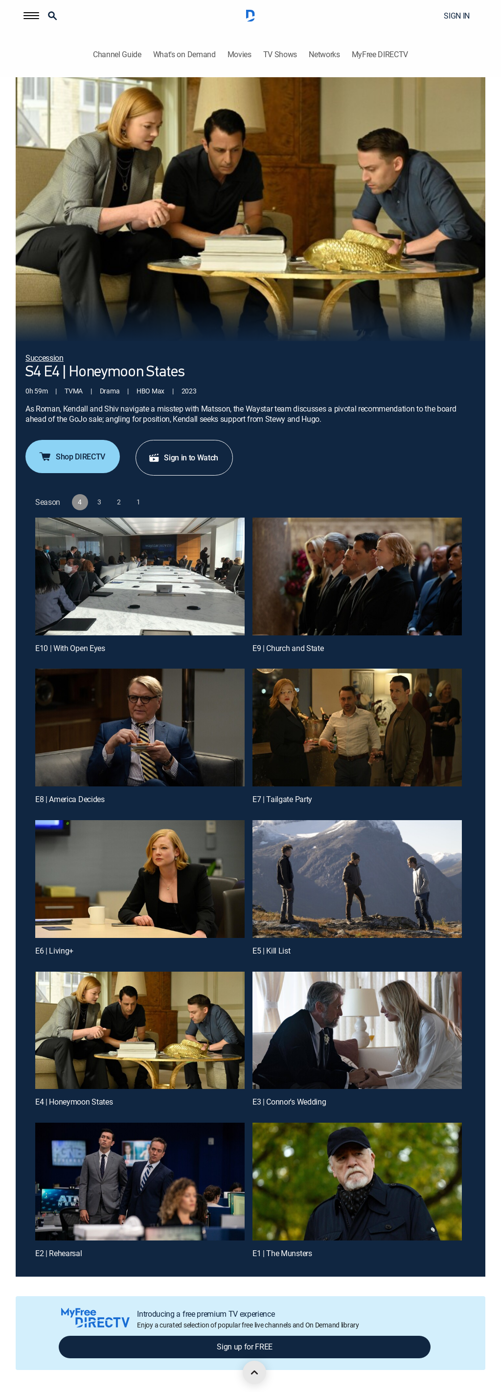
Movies (239, 54)
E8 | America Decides (70, 799)
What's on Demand (184, 54)
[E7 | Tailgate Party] (357, 727)
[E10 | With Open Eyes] (140, 576)
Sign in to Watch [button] (183, 457)
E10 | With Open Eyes (70, 648)
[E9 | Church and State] (357, 576)
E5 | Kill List (271, 950)
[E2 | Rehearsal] (140, 1181)
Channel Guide (117, 54)
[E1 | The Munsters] (357, 1181)
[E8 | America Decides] (140, 727)
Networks (324, 54)
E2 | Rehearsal (58, 1253)
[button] (31, 15)
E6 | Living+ (54, 950)
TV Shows (280, 54)
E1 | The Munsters (282, 1253)
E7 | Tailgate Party (282, 799)
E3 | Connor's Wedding (289, 1101)
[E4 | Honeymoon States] (140, 1030)
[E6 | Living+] (140, 879)
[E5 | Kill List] (357, 879)
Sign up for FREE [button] (245, 1346)
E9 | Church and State (287, 648)
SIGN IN (457, 15)
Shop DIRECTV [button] (71, 456)
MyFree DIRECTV (380, 54)
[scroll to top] (254, 1372)
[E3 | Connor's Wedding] (357, 1030)
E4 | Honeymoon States (74, 1101)
